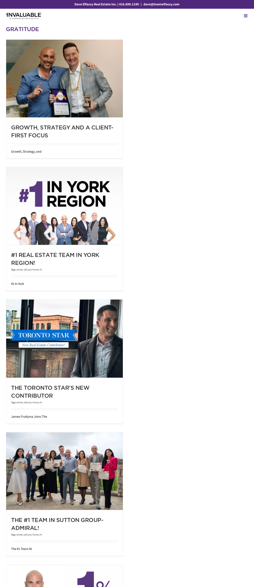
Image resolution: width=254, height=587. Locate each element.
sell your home (31, 269)
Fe (41, 269)
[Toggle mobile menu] (246, 16)
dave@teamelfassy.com (161, 4)
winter (19, 269)
